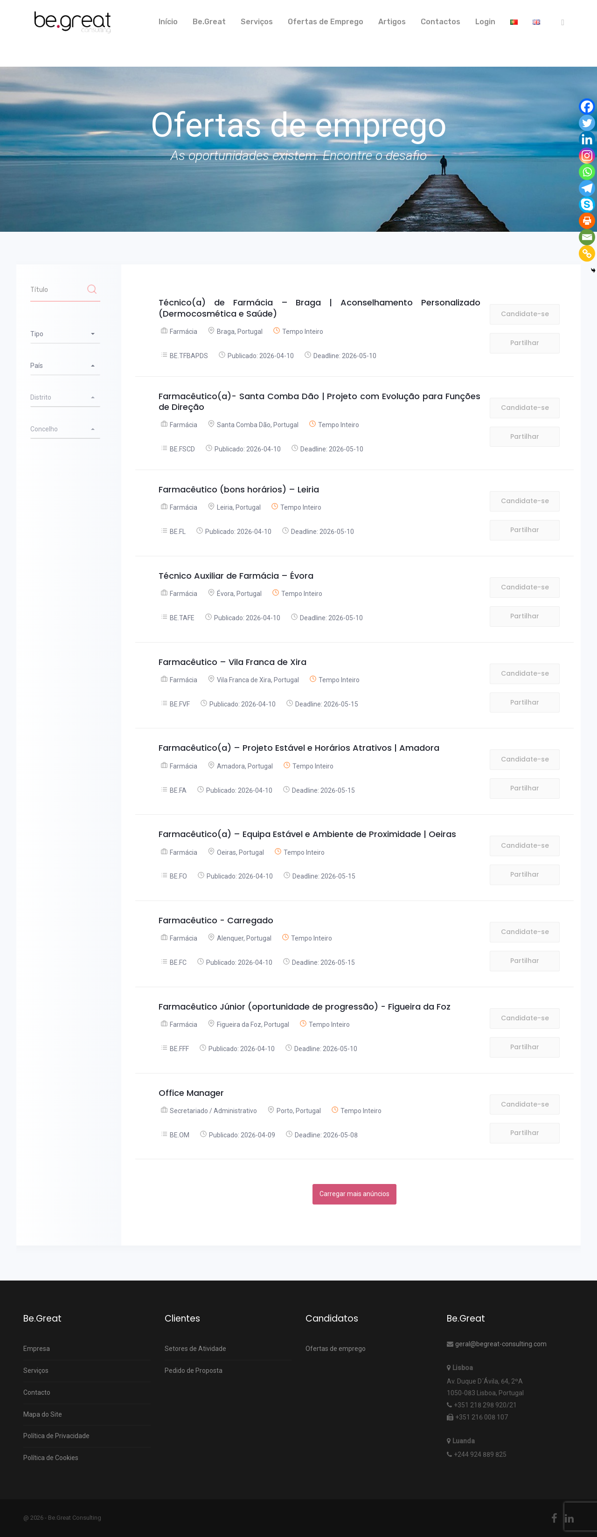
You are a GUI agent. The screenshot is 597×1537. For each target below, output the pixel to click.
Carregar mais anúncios (354, 1194)
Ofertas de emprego (335, 1348)
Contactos (440, 21)
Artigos (392, 21)
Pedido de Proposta (193, 1370)
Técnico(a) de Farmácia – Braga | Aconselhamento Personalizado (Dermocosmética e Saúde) (319, 308)
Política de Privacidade (56, 1436)
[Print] (587, 221)
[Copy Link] (587, 253)
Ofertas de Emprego (325, 21)
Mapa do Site (42, 1414)
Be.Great (209, 21)
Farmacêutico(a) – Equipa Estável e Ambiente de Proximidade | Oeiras (307, 834)
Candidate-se (525, 313)
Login (485, 21)
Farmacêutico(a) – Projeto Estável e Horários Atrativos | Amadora (299, 747)
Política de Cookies (50, 1457)
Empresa (36, 1348)
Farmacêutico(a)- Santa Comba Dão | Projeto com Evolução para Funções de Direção (319, 402)
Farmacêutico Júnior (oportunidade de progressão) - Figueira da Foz (305, 1006)
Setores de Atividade (195, 1348)
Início (168, 21)
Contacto (36, 1392)
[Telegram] (587, 188)
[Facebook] (587, 106)
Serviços (257, 21)
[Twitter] (587, 123)
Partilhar (524, 342)
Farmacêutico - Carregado (216, 920)
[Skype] (587, 204)
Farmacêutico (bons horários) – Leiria (239, 489)
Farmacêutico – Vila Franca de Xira (232, 662)
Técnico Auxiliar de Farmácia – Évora (236, 575)
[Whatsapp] (587, 172)
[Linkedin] (587, 139)
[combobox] (65, 334)
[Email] (587, 237)
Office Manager (191, 1092)
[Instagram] (587, 155)
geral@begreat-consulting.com (501, 1344)
